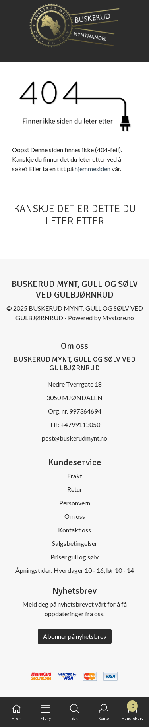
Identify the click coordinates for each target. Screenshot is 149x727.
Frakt (74, 476)
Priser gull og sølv (74, 557)
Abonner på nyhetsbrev (74, 636)
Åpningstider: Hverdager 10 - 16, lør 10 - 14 (74, 570)
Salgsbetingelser (74, 543)
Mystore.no (118, 317)
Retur (74, 489)
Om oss (74, 516)
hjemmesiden (92, 168)
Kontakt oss (74, 530)
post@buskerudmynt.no (74, 438)
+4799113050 (80, 424)
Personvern (74, 503)
